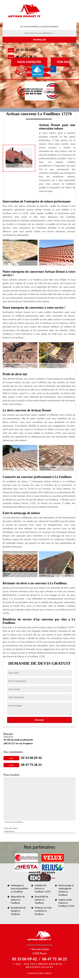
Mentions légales (39, 967)
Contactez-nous (39, 973)
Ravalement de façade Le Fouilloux (18, 910)
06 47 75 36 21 (26, 57)
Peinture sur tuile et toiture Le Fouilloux (43, 910)
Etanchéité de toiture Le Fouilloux (41, 899)
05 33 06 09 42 (26, 50)
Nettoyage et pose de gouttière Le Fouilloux (19, 888)
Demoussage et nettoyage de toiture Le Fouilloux (66, 890)
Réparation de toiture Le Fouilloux (18, 899)
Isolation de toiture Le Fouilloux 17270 (42, 888)
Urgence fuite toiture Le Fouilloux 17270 (66, 902)
